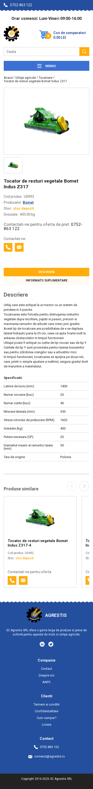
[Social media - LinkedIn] (42, 644)
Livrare (46, 724)
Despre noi (46, 675)
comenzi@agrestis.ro (46, 756)
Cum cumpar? (47, 718)
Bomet (28, 202)
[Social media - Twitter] (50, 644)
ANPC (46, 682)
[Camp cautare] (41, 51)
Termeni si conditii (47, 704)
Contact (46, 669)
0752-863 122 (18, 5)
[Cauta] (84, 51)
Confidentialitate (46, 711)
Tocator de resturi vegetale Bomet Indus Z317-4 (38, 543)
